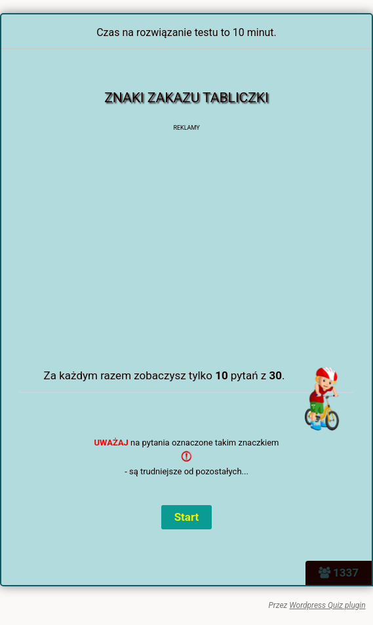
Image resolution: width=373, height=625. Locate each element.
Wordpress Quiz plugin (327, 605)
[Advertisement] (196, 262)
